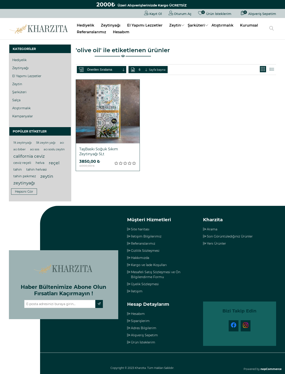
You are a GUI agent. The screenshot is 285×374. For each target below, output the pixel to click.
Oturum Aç (180, 13)
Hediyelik (85, 25)
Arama (212, 229)
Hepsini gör (24, 192)
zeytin (46, 176)
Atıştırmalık (222, 25)
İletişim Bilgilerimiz (146, 236)
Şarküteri (196, 25)
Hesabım (121, 32)
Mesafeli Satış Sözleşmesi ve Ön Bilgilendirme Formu (155, 274)
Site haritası (140, 229)
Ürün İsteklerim (143, 342)
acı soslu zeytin (54, 149)
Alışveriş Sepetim (144, 335)
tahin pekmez (24, 176)
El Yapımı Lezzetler (145, 25)
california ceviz (29, 156)
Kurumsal (249, 25)
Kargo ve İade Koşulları (149, 265)
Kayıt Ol (153, 13)
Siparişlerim (140, 321)
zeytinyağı (24, 183)
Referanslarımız (91, 32)
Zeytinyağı (110, 25)
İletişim (136, 291)
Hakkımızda (140, 258)
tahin (17, 169)
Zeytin (175, 25)
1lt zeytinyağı (22, 142)
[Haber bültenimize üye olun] (60, 304)
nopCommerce (271, 369)
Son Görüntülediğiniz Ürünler (230, 236)
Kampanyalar (22, 116)
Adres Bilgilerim (143, 328)
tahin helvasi (36, 169)
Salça (16, 100)
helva (40, 163)
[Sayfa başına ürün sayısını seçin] (143, 69)
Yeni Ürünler (216, 244)
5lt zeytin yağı (45, 142)
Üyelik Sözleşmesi (145, 284)
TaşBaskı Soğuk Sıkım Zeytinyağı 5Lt (98, 151)
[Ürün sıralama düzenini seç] (106, 69)
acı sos (34, 149)
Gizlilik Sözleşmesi (145, 251)
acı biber (19, 149)
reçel (54, 162)
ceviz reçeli (22, 163)
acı (62, 142)
